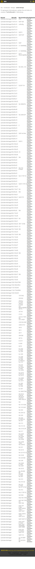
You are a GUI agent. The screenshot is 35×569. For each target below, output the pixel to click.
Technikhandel (10, 12)
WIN (3, 1)
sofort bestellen (29, 19)
